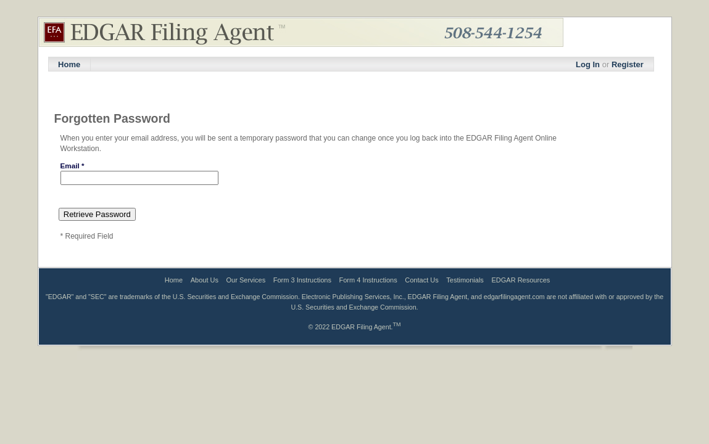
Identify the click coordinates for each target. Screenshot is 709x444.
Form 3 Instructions (302, 280)
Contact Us (421, 280)
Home (69, 64)
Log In (588, 64)
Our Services (246, 280)
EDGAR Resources (521, 280)
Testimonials (465, 280)
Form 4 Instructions (368, 280)
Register (628, 64)
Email (72, 166)
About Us (204, 280)
